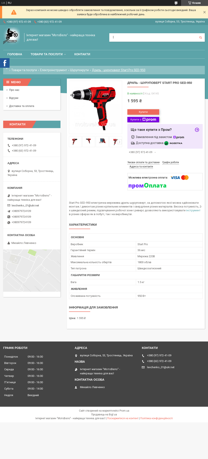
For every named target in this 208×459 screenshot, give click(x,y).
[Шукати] (200, 37)
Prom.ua (124, 410)
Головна (14, 54)
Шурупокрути (79, 70)
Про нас (14, 89)
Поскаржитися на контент (122, 418)
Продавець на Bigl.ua (104, 414)
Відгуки (13, 98)
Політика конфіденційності (156, 418)
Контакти (82, 54)
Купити (143, 111)
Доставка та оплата (21, 106)
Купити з (143, 120)
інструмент (193, 210)
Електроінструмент (53, 70)
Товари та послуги (47, 54)
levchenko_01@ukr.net (25, 205)
